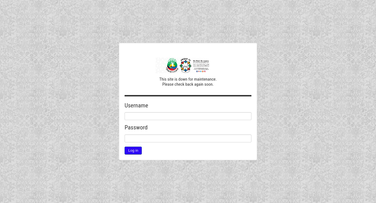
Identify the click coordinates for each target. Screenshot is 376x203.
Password (136, 127)
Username (136, 105)
